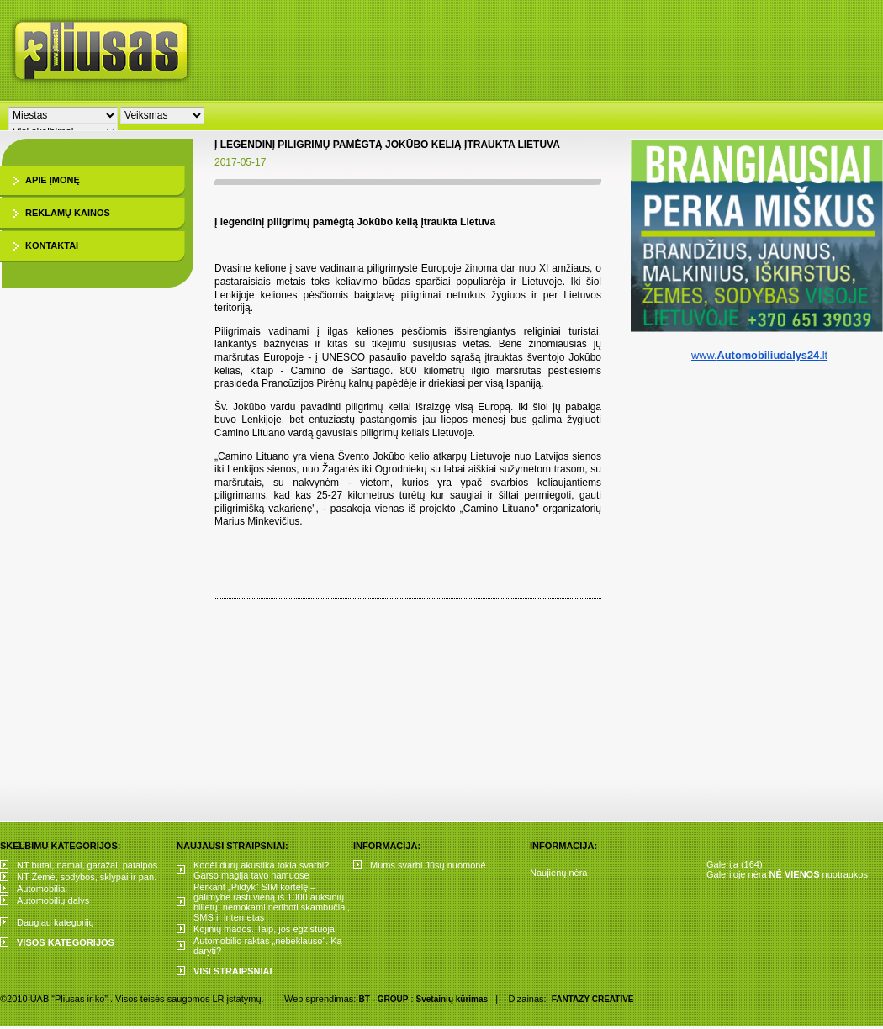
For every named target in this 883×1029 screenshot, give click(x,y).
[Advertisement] (534, 126)
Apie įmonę (52, 180)
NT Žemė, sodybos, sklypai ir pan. (86, 877)
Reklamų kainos (67, 213)
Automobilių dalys (53, 900)
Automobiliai (42, 889)
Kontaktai (51, 245)
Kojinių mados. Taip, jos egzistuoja (264, 929)
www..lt (759, 355)
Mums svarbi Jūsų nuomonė (428, 865)
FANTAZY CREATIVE (593, 999)
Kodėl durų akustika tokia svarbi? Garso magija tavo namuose (261, 870)
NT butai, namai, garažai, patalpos (87, 865)
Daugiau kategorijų (55, 922)
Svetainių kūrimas (452, 999)
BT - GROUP (383, 999)
